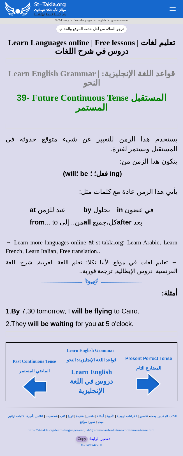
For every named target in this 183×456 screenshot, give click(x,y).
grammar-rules (120, 20)
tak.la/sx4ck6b (91, 445)
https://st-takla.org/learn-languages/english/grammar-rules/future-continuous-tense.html (92, 430)
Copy (82, 439)
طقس (90, 416)
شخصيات (51, 416)
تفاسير (144, 416)
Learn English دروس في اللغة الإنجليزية (91, 381)
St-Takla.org (62, 20)
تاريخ (70, 416)
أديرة (29, 416)
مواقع (83, 421)
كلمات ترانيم (16, 416)
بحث (153, 416)
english (102, 20)
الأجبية (110, 416)
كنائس (39, 416)
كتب (62, 416)
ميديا (100, 421)
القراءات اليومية (127, 416)
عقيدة (80, 416)
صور (92, 421)
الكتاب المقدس (167, 416)
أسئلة (100, 416)
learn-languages (83, 20)
